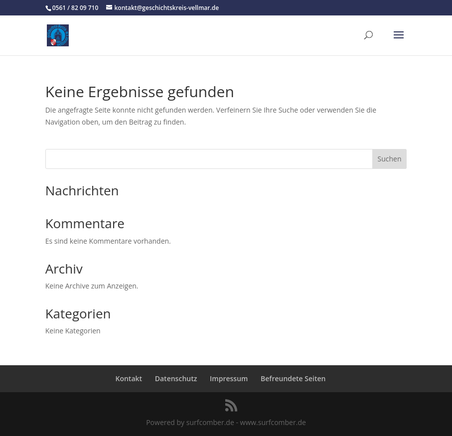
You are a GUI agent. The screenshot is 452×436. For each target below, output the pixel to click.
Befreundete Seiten (293, 378)
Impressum (229, 378)
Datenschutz (176, 378)
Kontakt (129, 378)
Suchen (389, 158)
